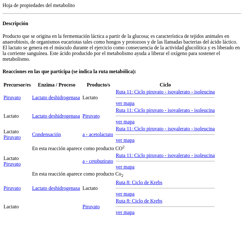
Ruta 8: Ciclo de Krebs (139, 182)
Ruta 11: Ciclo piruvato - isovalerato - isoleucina (165, 91)
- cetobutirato (98, 161)
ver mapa (125, 103)
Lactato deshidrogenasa (56, 97)
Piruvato (12, 97)
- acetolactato (98, 134)
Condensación (46, 134)
